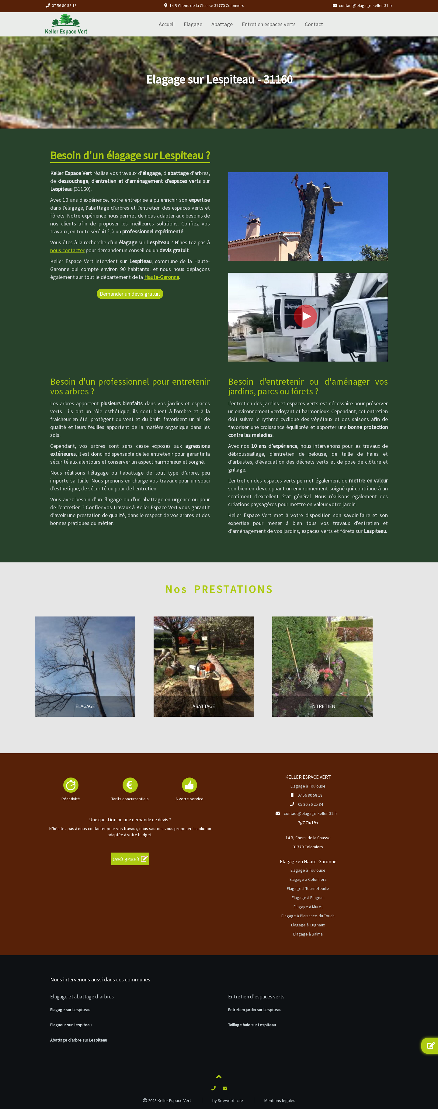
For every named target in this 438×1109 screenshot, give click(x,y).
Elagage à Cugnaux (308, 925)
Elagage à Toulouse (307, 786)
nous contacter (67, 250)
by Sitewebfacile (227, 1100)
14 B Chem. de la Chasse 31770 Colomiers (206, 5)
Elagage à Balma (308, 934)
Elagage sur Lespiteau (70, 1009)
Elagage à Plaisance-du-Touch (308, 915)
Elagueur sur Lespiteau (71, 1025)
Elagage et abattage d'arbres (82, 996)
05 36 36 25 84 (310, 804)
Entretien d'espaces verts (256, 996)
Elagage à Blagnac (308, 897)
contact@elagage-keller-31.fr (365, 5)
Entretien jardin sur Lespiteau (254, 1009)
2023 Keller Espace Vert (167, 1100)
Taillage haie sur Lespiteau (252, 1025)
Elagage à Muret (308, 906)
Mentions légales (279, 1100)
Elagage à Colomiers (308, 879)
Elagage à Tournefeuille (308, 888)
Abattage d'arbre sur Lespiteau (78, 1040)
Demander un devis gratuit (130, 293)
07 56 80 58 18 (64, 5)
